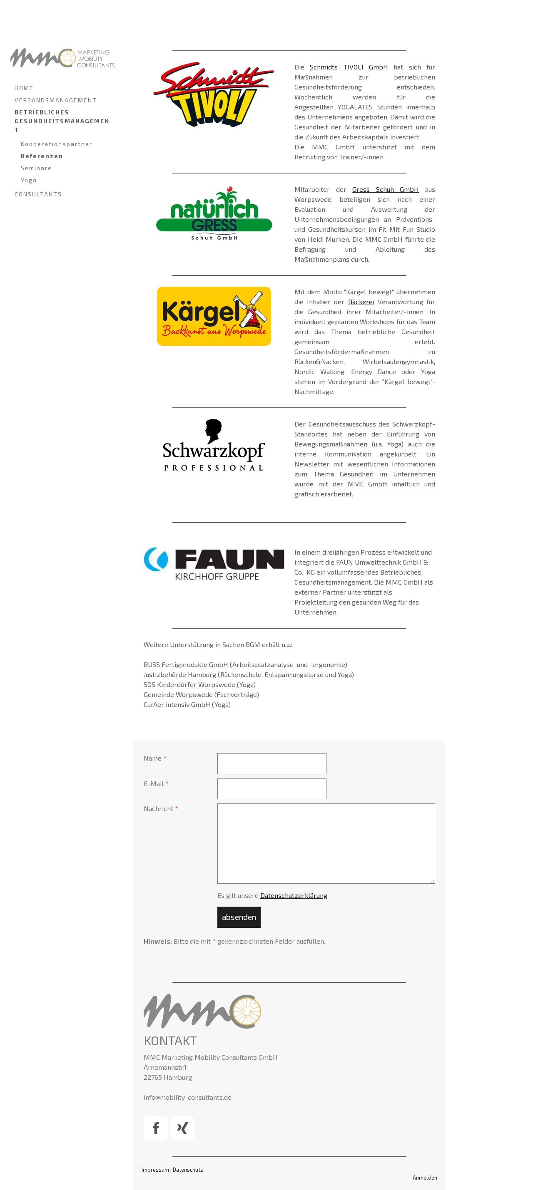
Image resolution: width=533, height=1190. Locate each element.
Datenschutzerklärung (293, 895)
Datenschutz (188, 1169)
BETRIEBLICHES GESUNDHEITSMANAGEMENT (62, 121)
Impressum (155, 1169)
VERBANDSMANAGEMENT (56, 100)
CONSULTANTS (38, 194)
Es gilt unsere (272, 895)
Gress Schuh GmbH (385, 189)
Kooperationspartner (56, 143)
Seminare (36, 167)
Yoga (29, 179)
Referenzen (42, 155)
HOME (24, 88)
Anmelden (425, 1177)
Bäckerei (361, 301)
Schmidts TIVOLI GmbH (349, 67)
